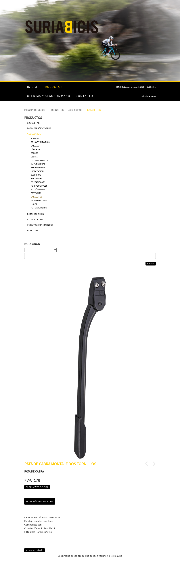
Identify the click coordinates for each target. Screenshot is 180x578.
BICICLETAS (33, 122)
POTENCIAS (36, 193)
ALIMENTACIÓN (35, 219)
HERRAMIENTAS (38, 167)
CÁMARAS (35, 149)
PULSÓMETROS (38, 189)
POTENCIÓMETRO (39, 207)
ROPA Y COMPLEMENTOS (40, 224)
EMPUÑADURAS (38, 164)
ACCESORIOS (75, 110)
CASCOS (34, 153)
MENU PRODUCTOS (34, 110)
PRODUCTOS (57, 110)
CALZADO (35, 145)
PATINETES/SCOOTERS (39, 128)
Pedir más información (39, 501)
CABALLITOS (94, 110)
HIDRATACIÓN (37, 171)
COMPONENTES (35, 214)
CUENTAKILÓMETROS (40, 160)
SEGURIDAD (36, 174)
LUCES (34, 204)
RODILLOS (32, 230)
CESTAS (34, 156)
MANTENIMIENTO (39, 200)
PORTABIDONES (38, 182)
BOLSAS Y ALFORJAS (40, 142)
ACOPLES (35, 138)
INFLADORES (36, 178)
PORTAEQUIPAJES (39, 185)
